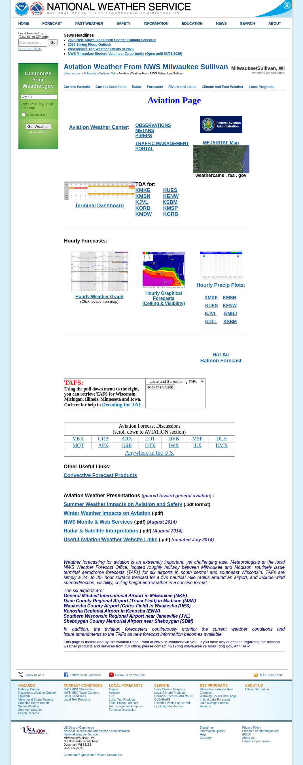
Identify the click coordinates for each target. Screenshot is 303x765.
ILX (197, 445)
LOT (150, 439)
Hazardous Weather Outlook (37, 692)
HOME (23, 23)
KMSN (143, 196)
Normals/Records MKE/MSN (173, 696)
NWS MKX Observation (79, 689)
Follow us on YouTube (127, 675)
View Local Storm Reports (35, 699)
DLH (222, 439)
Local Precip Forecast (123, 703)
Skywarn (24, 696)
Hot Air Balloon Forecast (220, 357)
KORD (143, 208)
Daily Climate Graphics (169, 689)
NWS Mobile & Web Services (98, 522)
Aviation (114, 692)
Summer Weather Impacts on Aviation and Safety (123, 504)
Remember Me (37, 115)
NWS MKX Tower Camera (81, 692)
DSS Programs (214, 685)
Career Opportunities (256, 741)
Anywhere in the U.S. (149, 453)
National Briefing (29, 689)
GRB (103, 439)
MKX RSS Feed (268, 675)
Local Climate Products (170, 692)
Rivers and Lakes (182, 87)
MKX (78, 439)
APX (103, 445)
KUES (170, 190)
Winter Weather (28, 706)
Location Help (30, 49)
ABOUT (274, 23)
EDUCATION (192, 23)
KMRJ (230, 313)
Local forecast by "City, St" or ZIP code (33, 35)
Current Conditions (111, 87)
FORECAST (52, 23)
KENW (171, 196)
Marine (113, 689)
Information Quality (212, 731)
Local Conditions (75, 696)
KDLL (211, 321)
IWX (174, 445)
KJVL (142, 202)
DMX (222, 445)
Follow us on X (31, 675)
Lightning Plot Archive (168, 706)
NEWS (221, 23)
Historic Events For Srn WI (172, 703)
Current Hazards (77, 87)
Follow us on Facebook (82, 675)
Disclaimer (207, 727)
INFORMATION (156, 23)
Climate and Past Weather (222, 87)
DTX (150, 445)
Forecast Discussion (122, 709)
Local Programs (262, 87)
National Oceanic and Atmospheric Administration (97, 731)
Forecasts (155, 87)
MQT (78, 445)
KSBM (169, 202)
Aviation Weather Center (98, 127)
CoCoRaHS (162, 699)
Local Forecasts (126, 685)
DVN (173, 439)
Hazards (26, 685)
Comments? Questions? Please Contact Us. (93, 754)
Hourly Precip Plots (219, 285)
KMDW (143, 214)
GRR (127, 445)
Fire (111, 696)
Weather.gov (72, 73)
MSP (197, 439)
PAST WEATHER (89, 23)
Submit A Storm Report (33, 703)
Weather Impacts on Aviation (107, 513)
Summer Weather (30, 709)
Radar (136, 87)
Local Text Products (77, 699)
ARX (126, 439)
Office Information (257, 689)
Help (203, 734)
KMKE (143, 190)
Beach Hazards (28, 713)
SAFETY (123, 23)
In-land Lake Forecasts (215, 699)
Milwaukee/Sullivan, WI (99, 73)
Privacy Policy (38, 132)
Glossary (206, 737)
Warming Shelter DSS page (218, 696)
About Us (254, 685)
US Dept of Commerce (79, 727)
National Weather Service (81, 734)
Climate (161, 685)
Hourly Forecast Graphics (126, 706)
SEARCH (247, 23)
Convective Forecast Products (100, 475)
